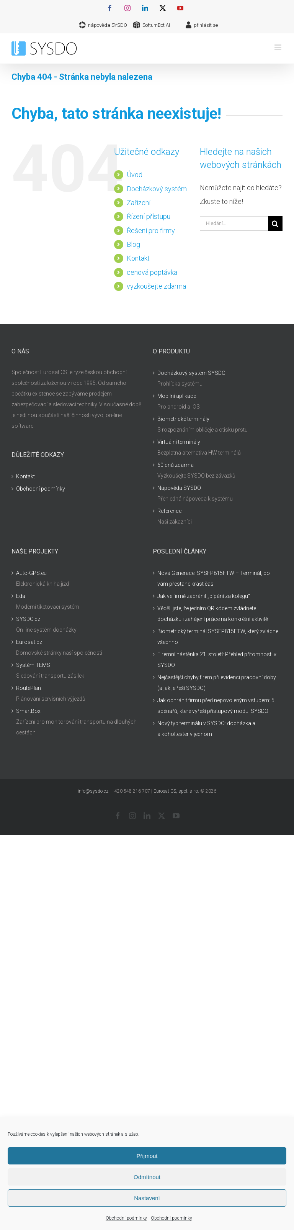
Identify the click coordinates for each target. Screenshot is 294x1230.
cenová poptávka (152, 272)
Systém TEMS (33, 665)
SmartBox (28, 711)
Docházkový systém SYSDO (191, 373)
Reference (169, 511)
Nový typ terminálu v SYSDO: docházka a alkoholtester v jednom (206, 728)
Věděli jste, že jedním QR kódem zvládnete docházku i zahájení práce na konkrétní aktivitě (212, 613)
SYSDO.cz (28, 619)
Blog (133, 244)
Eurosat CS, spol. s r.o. (176, 791)
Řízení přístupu (148, 216)
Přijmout (146, 1156)
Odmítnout (147, 1177)
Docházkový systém (157, 189)
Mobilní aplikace (176, 396)
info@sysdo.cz (93, 791)
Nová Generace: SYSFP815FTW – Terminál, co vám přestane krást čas (213, 578)
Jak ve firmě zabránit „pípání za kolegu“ (203, 596)
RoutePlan (28, 688)
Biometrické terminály (183, 419)
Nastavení (147, 1198)
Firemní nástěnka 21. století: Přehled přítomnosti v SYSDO (216, 659)
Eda (20, 596)
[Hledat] (275, 223)
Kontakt (138, 258)
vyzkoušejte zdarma (156, 286)
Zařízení (138, 203)
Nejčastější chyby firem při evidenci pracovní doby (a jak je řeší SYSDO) (216, 682)
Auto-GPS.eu (31, 573)
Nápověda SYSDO (179, 488)
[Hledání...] (234, 223)
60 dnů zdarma (175, 465)
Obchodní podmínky (126, 1218)
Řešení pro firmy (151, 231)
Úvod (134, 175)
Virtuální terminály (178, 442)
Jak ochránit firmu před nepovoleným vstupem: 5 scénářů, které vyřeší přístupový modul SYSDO (215, 705)
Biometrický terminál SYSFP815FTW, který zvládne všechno (217, 636)
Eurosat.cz (29, 642)
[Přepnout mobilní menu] (278, 47)
